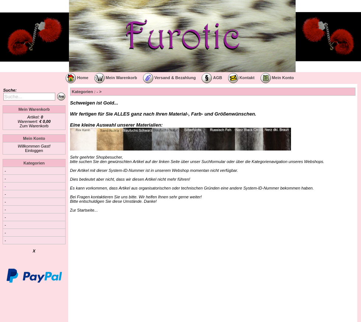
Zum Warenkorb (34, 126)
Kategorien (34, 163)
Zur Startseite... (84, 210)
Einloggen (34, 150)
